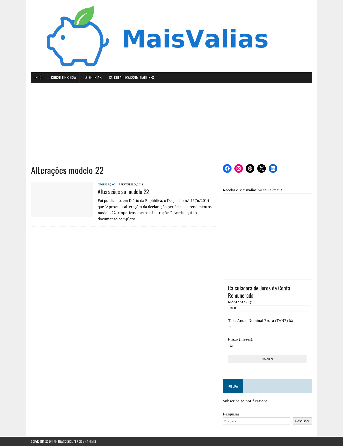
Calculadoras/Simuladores (131, 77)
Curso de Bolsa (63, 77)
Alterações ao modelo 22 (123, 191)
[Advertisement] (171, 123)
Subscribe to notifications (245, 401)
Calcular (267, 359)
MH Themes (89, 441)
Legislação (107, 184)
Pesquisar (231, 414)
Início (39, 77)
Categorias (92, 77)
